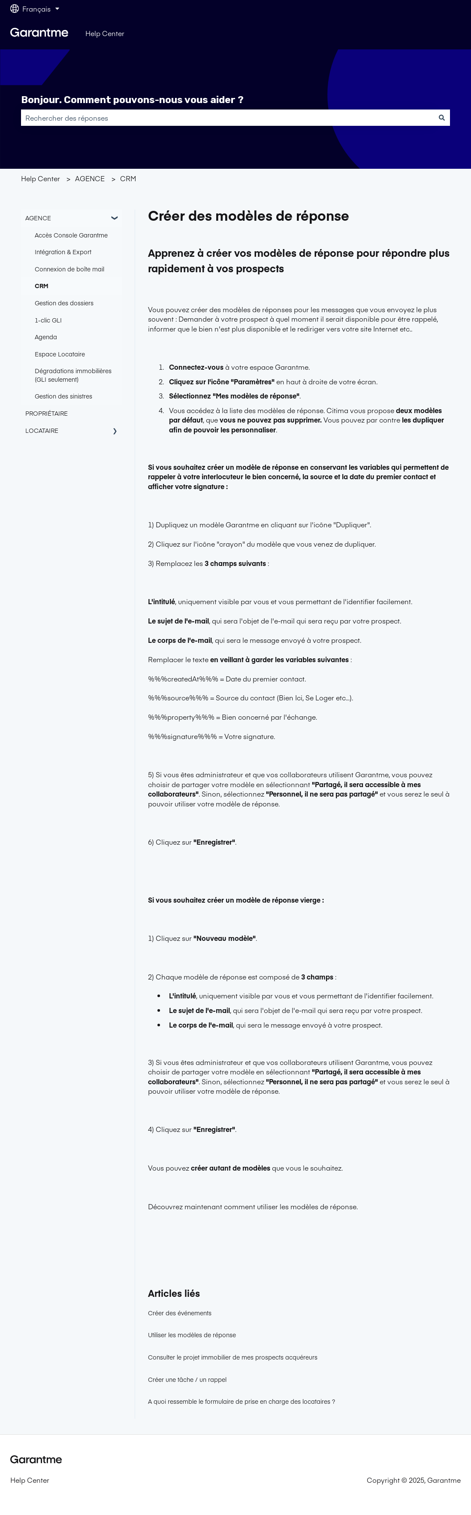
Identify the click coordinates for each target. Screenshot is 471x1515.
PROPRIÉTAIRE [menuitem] (46, 413)
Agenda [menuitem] (46, 336)
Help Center (104, 33)
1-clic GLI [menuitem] (48, 320)
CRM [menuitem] (41, 285)
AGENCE (90, 178)
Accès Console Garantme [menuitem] (71, 235)
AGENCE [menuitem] (38, 217)
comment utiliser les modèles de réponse (290, 1206)
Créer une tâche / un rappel (187, 1379)
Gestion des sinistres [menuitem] (63, 396)
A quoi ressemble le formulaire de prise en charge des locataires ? (241, 1401)
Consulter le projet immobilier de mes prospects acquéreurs (232, 1357)
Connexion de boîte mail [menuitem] (69, 269)
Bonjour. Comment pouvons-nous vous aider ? (132, 100)
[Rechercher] (442, 118)
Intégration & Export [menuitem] (63, 251)
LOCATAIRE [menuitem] (41, 430)
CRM (128, 178)
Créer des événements (179, 1312)
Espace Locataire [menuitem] (60, 354)
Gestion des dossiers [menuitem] (64, 302)
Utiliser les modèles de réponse (192, 1334)
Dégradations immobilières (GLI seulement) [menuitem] (73, 374)
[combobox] (227, 118)
